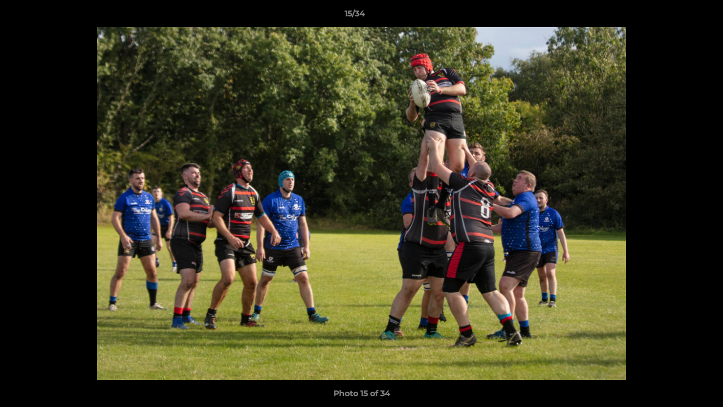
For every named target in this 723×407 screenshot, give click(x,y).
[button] (675, 16)
